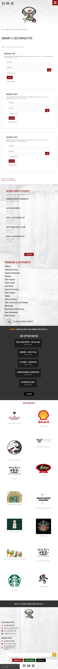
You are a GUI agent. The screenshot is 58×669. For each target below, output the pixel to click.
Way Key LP (14, 479)
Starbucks (14, 590)
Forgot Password (11, 81)
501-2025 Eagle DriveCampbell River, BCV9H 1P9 (10, 647)
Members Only (9, 29)
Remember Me (11, 73)
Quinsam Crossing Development (43, 508)
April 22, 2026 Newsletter (15, 217)
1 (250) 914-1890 (9, 641)
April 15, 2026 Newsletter (15, 236)
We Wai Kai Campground (14, 460)
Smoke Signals (43, 536)
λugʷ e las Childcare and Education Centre (14, 559)
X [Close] (18, 665)
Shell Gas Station (43, 426)
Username (9, 62)
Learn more (5, 667)
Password (9, 67)
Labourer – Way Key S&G (28, 352)
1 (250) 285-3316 (9, 625)
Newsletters (21, 47)
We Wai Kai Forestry (14, 532)
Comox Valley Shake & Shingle (14, 504)
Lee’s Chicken (43, 475)
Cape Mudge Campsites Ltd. (43, 447)
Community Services (11, 269)
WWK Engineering (43, 586)
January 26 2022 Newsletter (9, 180)
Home (3, 29)
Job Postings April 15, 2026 (15, 227)
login (16, 194)
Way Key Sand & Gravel (43, 561)
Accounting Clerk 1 (13, 208)
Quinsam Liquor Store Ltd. (14, 423)
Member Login (49, 56)
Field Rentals (9, 286)
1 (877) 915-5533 (14, 628)
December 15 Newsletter (8, 178)
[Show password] (49, 69)
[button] (55, 2)
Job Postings (9, 203)
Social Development (11, 312)
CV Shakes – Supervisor (28, 362)
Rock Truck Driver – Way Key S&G (28, 342)
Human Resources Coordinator (17, 199)
